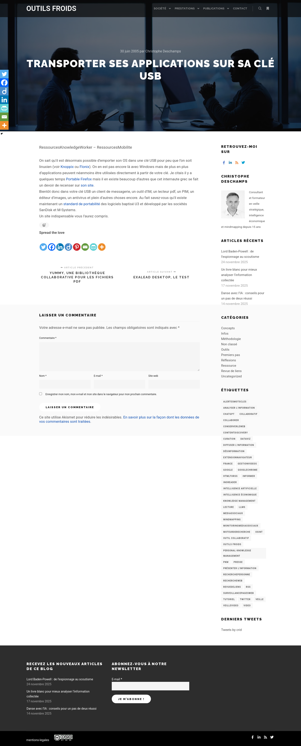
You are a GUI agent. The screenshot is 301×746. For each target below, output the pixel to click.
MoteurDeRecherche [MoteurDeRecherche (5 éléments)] (236, 532)
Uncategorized (231, 376)
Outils (225, 349)
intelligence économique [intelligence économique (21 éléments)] (240, 495)
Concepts (228, 328)
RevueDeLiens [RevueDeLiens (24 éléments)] (232, 587)
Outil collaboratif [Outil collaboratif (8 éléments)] (236, 538)
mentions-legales (37, 740)
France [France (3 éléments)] (228, 464)
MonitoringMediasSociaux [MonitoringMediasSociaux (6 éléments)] (240, 526)
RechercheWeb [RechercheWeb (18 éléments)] (233, 581)
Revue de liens (231, 371)
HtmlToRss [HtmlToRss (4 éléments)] (230, 476)
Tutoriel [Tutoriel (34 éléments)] (229, 599)
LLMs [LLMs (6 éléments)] (242, 507)
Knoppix (67, 167)
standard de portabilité (81, 204)
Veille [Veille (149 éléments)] (260, 599)
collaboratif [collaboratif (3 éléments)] (248, 414)
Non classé (229, 344)
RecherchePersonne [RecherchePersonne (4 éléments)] (236, 574)
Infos (224, 333)
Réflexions (228, 360)
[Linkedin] (60, 243)
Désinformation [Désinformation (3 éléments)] (233, 451)
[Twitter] (43, 243)
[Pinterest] (76, 243)
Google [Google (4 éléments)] (228, 470)
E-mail (98, 375)
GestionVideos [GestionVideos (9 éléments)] (247, 464)
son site (87, 185)
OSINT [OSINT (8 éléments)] (259, 532)
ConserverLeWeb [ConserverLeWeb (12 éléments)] (234, 426)
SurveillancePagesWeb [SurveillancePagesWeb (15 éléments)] (238, 593)
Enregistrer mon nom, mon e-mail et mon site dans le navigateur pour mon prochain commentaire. (101, 394)
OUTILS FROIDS (47, 8)
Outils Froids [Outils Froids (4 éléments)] (232, 544)
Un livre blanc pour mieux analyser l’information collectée (239, 275)
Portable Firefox (79, 179)
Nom (42, 375)
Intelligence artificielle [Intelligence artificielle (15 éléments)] (240, 488)
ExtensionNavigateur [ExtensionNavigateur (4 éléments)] (237, 457)
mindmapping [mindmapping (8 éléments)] (232, 519)
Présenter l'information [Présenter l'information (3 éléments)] (239, 568)
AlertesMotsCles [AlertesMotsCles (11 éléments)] (234, 401)
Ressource (228, 366)
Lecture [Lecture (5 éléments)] (228, 507)
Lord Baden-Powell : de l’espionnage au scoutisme (60, 679)
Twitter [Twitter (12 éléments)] (245, 599)
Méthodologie (231, 339)
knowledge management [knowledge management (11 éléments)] (239, 501)
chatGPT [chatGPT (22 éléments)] (228, 414)
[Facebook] (51, 243)
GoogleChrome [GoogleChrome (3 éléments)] (248, 470)
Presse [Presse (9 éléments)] (238, 562)
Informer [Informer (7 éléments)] (249, 476)
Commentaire (48, 338)
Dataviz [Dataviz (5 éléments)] (245, 439)
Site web (153, 375)
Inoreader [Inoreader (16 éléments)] (230, 482)
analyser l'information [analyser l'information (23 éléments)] (239, 408)
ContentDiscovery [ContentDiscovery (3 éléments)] (235, 433)
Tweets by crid (231, 630)
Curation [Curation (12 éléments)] (229, 439)
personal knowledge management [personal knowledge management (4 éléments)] (237, 553)
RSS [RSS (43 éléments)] (248, 587)
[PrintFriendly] (93, 243)
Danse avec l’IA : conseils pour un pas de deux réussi (62, 708)
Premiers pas (230, 355)
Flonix (84, 167)
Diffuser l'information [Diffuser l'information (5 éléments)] (238, 445)
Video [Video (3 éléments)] (247, 605)
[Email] (85, 243)
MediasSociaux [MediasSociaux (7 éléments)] (233, 513)
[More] (102, 243)
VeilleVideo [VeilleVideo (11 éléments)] (230, 605)
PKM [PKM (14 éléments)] (226, 562)
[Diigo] (68, 243)
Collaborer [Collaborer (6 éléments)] (231, 420)
